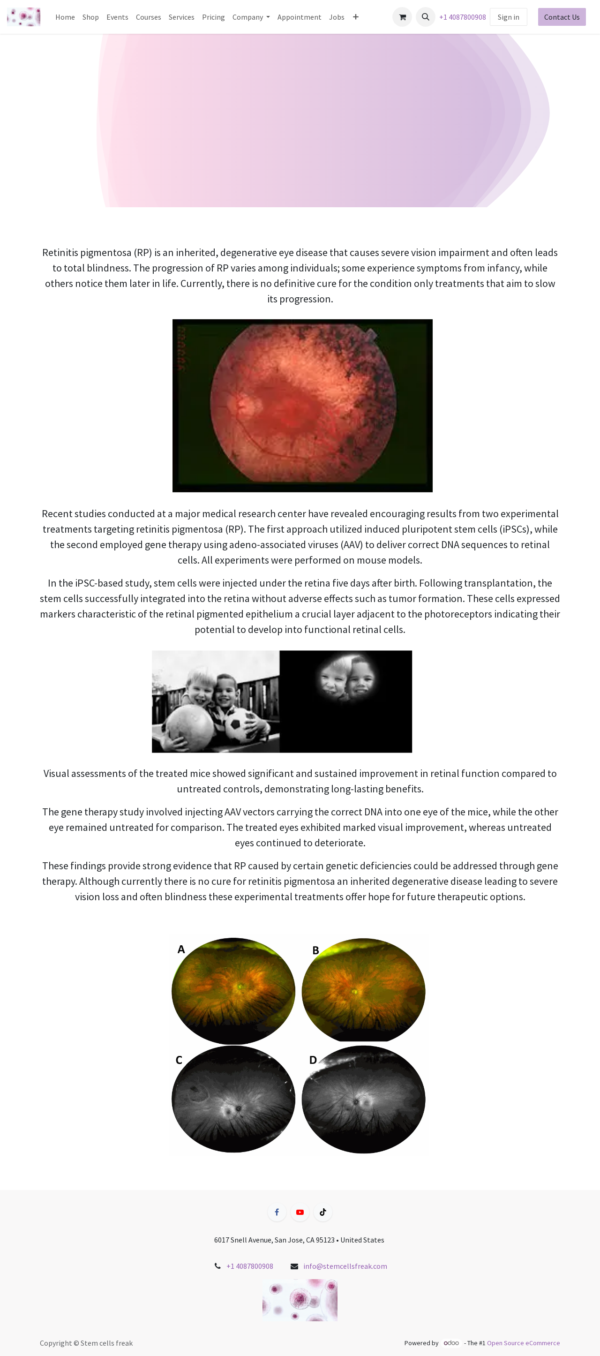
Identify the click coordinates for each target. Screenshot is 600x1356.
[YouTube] (300, 1212)
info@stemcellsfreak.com (345, 1266)
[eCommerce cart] (402, 17)
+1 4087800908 (462, 17)
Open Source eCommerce (523, 1343)
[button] (425, 17)
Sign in (508, 17)
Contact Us (562, 17)
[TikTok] (323, 1212)
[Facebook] (277, 1212)
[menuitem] (65, 17)
